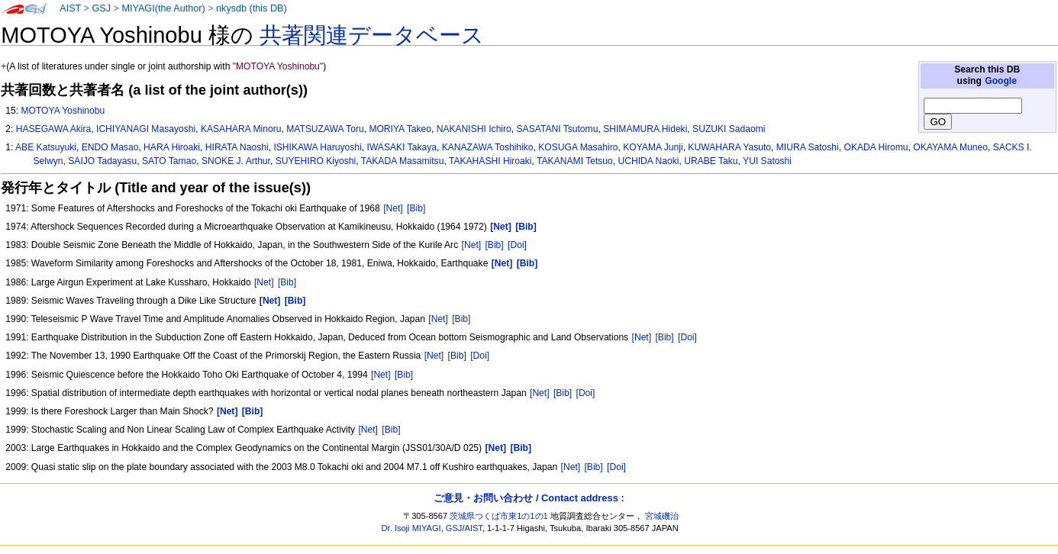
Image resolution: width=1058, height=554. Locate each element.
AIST (70, 8)
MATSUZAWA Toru (324, 129)
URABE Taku (710, 161)
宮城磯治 (662, 515)
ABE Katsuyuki (45, 147)
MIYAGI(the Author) (163, 8)
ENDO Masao (110, 147)
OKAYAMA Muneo (950, 147)
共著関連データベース (372, 35)
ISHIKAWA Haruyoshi (317, 147)
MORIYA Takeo (400, 129)
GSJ (101, 8)
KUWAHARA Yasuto (729, 147)
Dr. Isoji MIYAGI (411, 528)
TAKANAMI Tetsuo (575, 161)
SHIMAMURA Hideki (645, 129)
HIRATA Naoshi (237, 147)
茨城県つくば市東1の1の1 (499, 515)
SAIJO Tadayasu (102, 161)
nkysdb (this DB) (251, 8)
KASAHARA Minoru (241, 129)
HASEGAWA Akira (54, 129)
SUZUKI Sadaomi (728, 129)
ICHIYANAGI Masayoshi (145, 129)
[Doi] (517, 245)
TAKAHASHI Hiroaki (490, 161)
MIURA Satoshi (807, 147)
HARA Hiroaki (172, 147)
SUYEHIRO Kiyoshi (316, 161)
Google (1001, 81)
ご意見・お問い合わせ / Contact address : (529, 498)
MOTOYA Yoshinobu (63, 110)
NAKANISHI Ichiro (474, 129)
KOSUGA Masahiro (578, 147)
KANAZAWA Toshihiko (488, 147)
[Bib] (416, 208)
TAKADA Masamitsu (402, 161)
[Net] (393, 208)
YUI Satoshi (767, 161)
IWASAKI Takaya (402, 147)
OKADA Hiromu (876, 147)
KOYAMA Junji (652, 147)
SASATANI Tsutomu (557, 129)
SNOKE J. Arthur (236, 161)
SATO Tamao (169, 161)
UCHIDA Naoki (648, 161)
